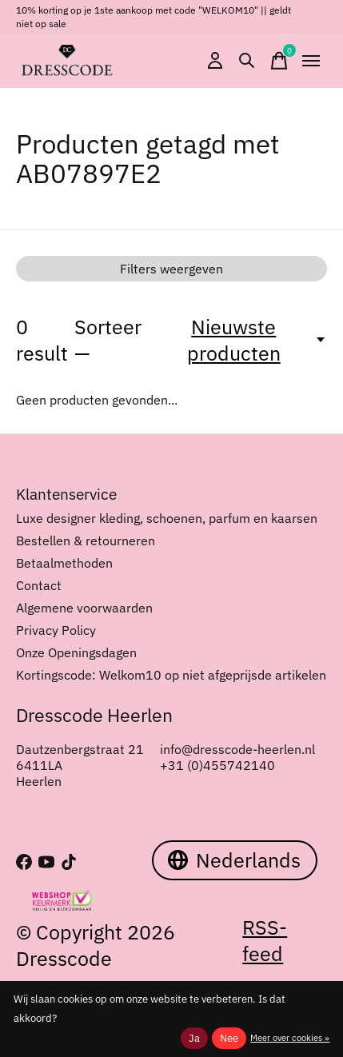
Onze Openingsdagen (76, 652)
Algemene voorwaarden (84, 608)
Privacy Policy (56, 630)
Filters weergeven (171, 269)
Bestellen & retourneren (85, 540)
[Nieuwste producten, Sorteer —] (242, 339)
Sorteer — (108, 339)
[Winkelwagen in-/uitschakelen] (279, 61)
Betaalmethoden (64, 563)
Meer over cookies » (289, 1037)
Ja (194, 1038)
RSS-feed (264, 940)
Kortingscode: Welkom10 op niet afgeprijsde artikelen (171, 675)
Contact (39, 585)
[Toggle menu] (311, 61)
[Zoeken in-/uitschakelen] (247, 61)
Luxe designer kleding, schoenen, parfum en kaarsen (166, 518)
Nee (229, 1038)
